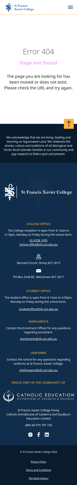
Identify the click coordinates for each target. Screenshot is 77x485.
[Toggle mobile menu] (70, 7)
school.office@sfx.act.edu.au (38, 244)
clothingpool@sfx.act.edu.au (38, 370)
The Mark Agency (38, 478)
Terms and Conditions (38, 470)
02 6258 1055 (38, 240)
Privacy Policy (38, 462)
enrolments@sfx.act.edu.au (38, 339)
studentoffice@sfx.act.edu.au (38, 309)
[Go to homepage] (19, 7)
